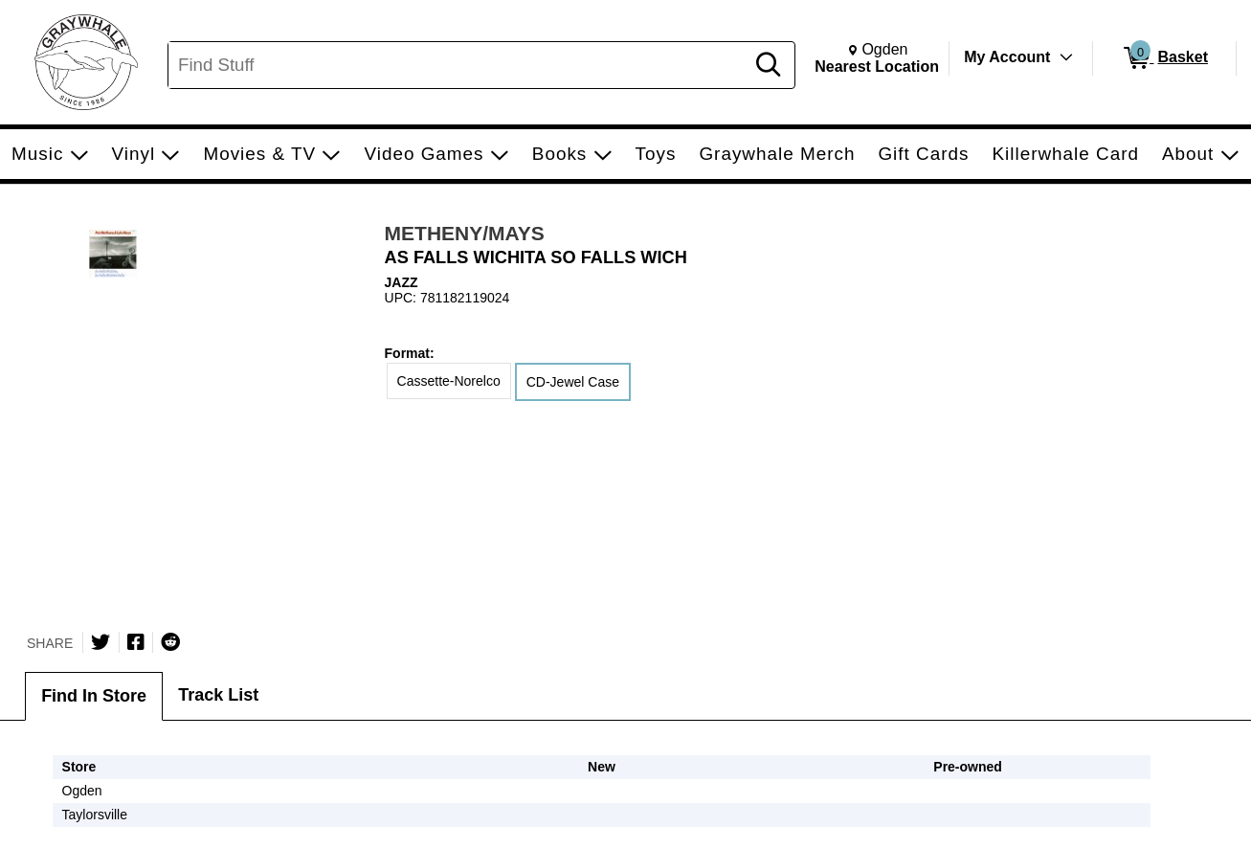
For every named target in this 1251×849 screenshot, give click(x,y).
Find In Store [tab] (93, 695)
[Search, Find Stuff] (458, 65)
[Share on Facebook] (136, 642)
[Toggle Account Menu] (1066, 57)
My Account (1007, 57)
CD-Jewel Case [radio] (572, 382)
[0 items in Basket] (1164, 58)
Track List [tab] (218, 694)
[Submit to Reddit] (170, 642)
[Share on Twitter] (100, 642)
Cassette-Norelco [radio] (449, 381)
